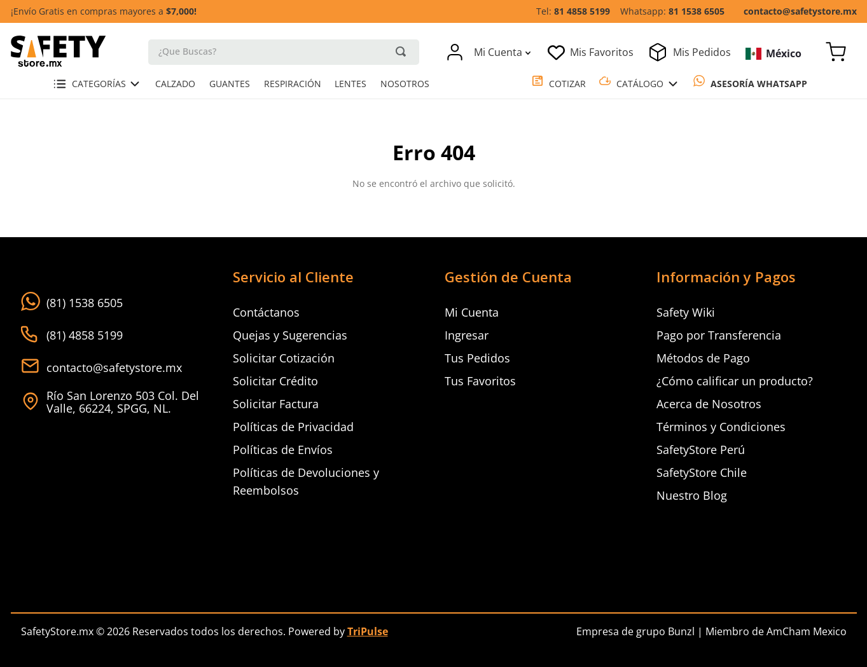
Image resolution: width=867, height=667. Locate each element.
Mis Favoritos (602, 52)
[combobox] (283, 51)
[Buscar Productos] (400, 51)
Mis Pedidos (702, 52)
